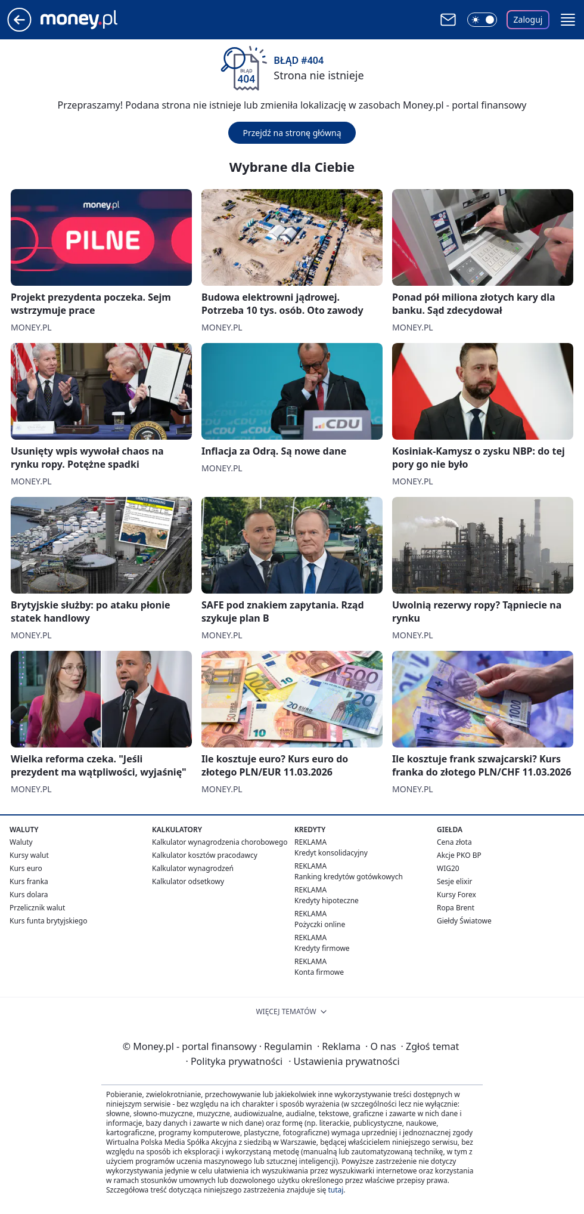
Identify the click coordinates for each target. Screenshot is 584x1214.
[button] (567, 19)
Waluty (21, 842)
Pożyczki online (319, 924)
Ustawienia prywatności (343, 1061)
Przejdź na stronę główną (292, 132)
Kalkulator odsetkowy (188, 881)
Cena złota (454, 842)
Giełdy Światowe (464, 921)
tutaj (335, 1190)
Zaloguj (528, 19)
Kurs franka (29, 881)
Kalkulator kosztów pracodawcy (204, 855)
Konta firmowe (319, 972)
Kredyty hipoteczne (326, 900)
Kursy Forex (456, 894)
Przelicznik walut (37, 908)
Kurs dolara (29, 894)
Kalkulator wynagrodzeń (193, 868)
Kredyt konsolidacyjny (331, 853)
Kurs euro (26, 868)
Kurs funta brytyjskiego (48, 921)
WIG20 (448, 868)
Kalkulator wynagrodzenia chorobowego (219, 842)
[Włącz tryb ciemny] (482, 20)
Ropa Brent (455, 908)
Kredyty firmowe (322, 948)
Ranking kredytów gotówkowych (348, 877)
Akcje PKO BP (459, 855)
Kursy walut (29, 855)
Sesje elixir (454, 881)
